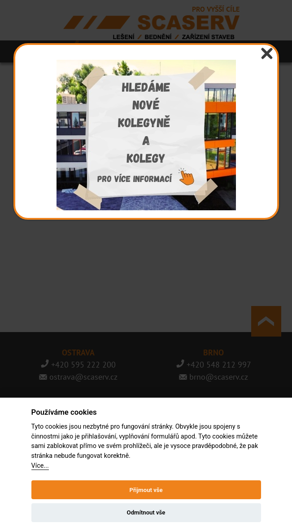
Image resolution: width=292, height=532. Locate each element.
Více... (40, 466)
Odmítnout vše (146, 512)
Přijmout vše (145, 490)
